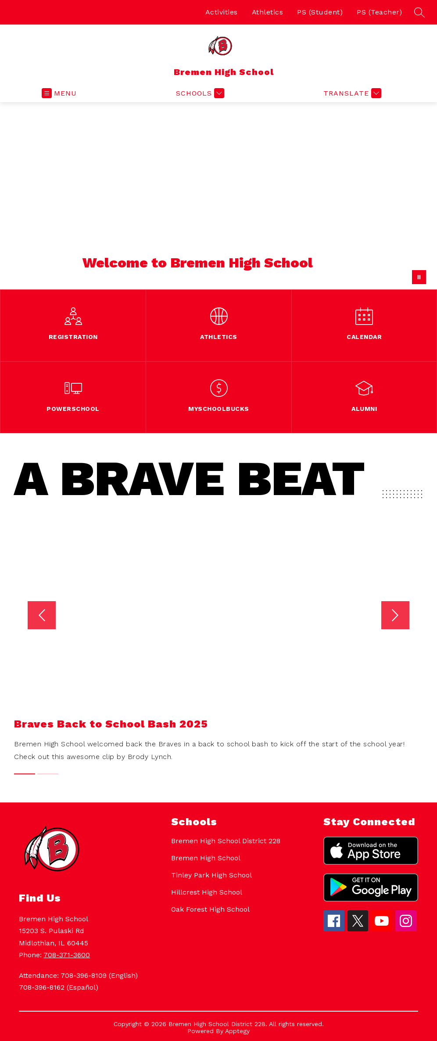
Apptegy (237, 1030)
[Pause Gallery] (419, 277)
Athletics (267, 12)
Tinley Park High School (211, 875)
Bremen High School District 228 (225, 841)
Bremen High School (205, 858)
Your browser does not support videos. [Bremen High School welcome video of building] (218, 195)
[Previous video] (32, 615)
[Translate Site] (351, 93)
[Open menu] (59, 93)
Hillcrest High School (206, 892)
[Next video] (404, 615)
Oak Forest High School (210, 909)
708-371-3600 (66, 955)
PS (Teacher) (379, 12)
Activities (221, 12)
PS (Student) (320, 12)
